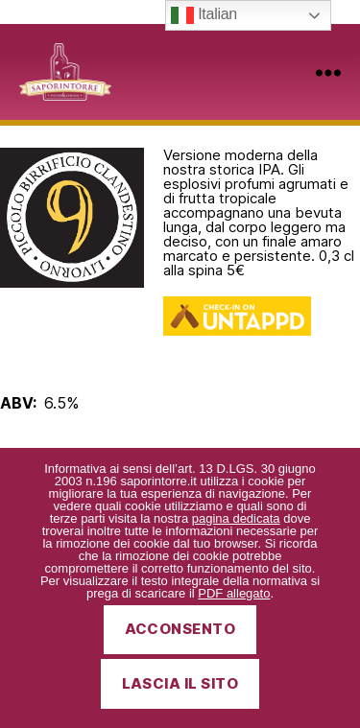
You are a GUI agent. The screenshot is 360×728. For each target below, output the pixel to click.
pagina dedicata (236, 518)
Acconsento (180, 629)
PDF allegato (234, 593)
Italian (204, 15)
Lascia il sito (180, 683)
